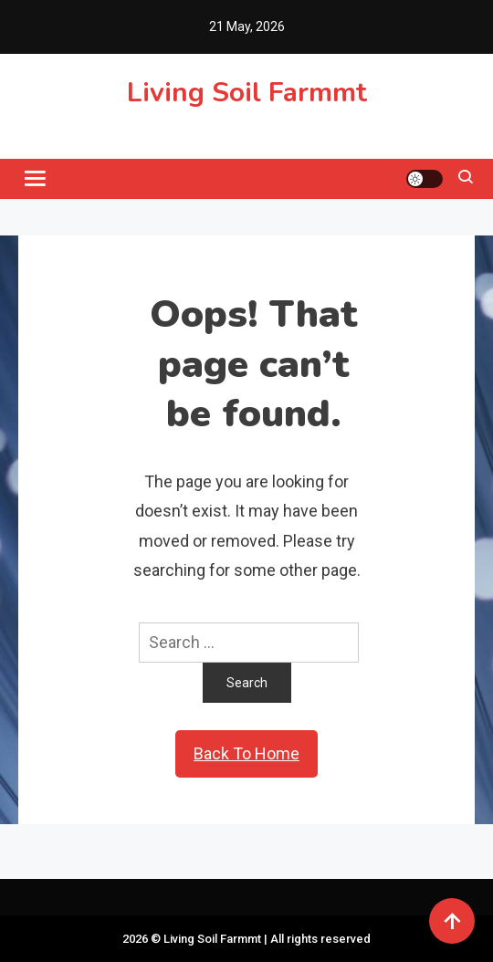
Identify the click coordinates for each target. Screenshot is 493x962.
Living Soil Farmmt (247, 92)
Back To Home (246, 753)
